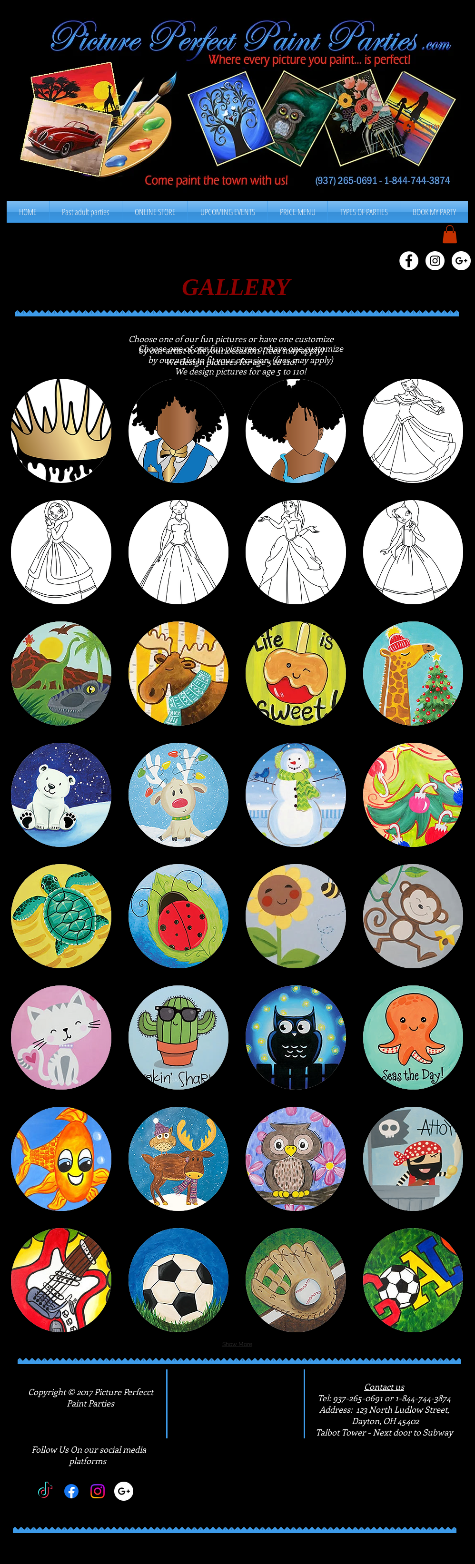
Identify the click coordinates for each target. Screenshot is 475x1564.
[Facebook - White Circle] (408, 260)
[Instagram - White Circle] (435, 260)
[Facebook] (71, 1491)
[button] (297, 212)
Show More (237, 1344)
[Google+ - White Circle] (461, 260)
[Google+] (123, 1491)
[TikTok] (45, 1491)
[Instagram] (97, 1491)
